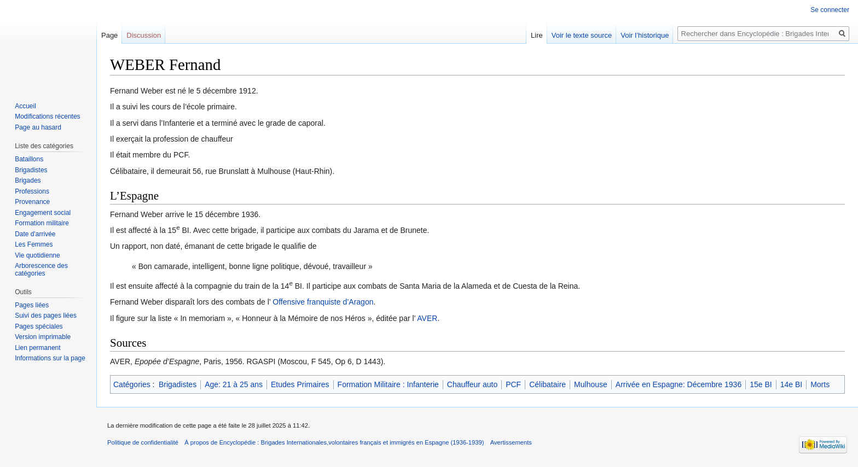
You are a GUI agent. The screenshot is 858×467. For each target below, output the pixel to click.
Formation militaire (42, 223)
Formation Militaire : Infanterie (388, 384)
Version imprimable (43, 337)
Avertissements (511, 442)
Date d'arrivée (35, 234)
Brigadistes (177, 384)
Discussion (143, 35)
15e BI (761, 384)
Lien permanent (37, 348)
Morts (820, 384)
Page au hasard (38, 127)
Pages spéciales (38, 326)
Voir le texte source (582, 35)
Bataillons (29, 159)
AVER (427, 318)
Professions (32, 191)
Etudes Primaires (300, 384)
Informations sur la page (50, 358)
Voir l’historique (645, 35)
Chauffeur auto (472, 384)
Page (109, 35)
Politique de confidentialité (142, 442)
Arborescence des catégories (41, 269)
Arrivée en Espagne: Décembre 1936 (678, 384)
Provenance (32, 202)
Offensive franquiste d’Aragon (323, 301)
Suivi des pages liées (46, 315)
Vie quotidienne (37, 255)
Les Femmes (34, 244)
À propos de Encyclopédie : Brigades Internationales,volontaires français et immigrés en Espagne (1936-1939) (334, 442)
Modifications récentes (47, 116)
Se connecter (829, 10)
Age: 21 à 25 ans (234, 384)
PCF (513, 384)
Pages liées (32, 305)
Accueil (25, 106)
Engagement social (43, 213)
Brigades (27, 180)
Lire (537, 35)
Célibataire (547, 384)
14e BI (791, 384)
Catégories (131, 384)
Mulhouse (590, 384)
